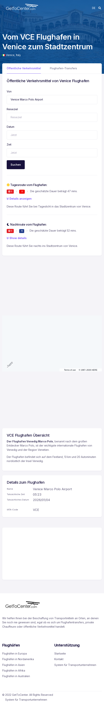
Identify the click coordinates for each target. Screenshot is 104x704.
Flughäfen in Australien (16, 676)
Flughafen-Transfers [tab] (63, 68)
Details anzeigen (19, 198)
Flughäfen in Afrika (13, 670)
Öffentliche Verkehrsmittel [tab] (24, 68)
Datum (10, 126)
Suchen (16, 164)
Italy (18, 55)
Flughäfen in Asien (13, 664)
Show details (17, 238)
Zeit (9, 144)
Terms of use (70, 370)
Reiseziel (12, 109)
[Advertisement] (52, 282)
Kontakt (58, 659)
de (93, 8)
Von (9, 91)
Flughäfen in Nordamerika (18, 659)
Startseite (60, 653)
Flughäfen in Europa (14, 653)
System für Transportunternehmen (75, 664)
